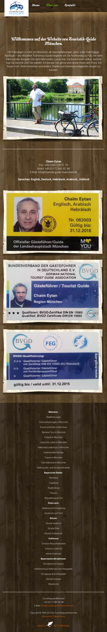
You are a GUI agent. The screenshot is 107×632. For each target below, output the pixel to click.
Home (36, 5)
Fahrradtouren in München (53, 462)
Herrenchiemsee (53, 554)
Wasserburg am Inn (53, 498)
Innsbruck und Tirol (53, 513)
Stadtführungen (53, 417)
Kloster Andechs (53, 523)
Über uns (52, 5)
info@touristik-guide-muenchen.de (57, 172)
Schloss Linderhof (53, 548)
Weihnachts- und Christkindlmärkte (53, 467)
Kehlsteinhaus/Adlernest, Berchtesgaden (53, 569)
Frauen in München (54, 457)
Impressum (47, 616)
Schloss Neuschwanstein (54, 543)
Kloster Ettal (53, 528)
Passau (53, 493)
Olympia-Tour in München (54, 432)
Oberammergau (53, 579)
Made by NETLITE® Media (54, 626)
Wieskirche (53, 584)
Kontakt (70, 5)
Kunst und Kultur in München (53, 427)
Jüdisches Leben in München (53, 442)
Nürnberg (53, 478)
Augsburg (53, 483)
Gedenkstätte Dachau (54, 452)
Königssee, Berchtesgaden (53, 574)
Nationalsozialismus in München (53, 447)
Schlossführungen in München (53, 422)
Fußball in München (53, 437)
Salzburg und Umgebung (53, 508)
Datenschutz (59, 616)
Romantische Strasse (53, 564)
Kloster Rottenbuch (53, 533)
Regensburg (53, 488)
